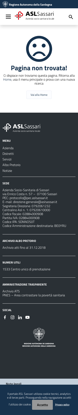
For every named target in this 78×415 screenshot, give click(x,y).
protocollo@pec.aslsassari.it (29, 197)
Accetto (42, 404)
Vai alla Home (39, 94)
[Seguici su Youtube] (27, 316)
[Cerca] (71, 17)
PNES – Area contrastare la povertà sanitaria (33, 295)
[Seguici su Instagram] (12, 316)
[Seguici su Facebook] (4, 316)
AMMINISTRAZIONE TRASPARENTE (24, 284)
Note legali (13, 383)
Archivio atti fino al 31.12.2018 (24, 247)
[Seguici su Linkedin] (19, 316)
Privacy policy (62, 404)
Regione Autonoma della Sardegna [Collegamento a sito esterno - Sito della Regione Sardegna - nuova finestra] (30, 4)
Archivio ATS (11, 291)
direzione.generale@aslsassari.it (35, 201)
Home (7, 79)
